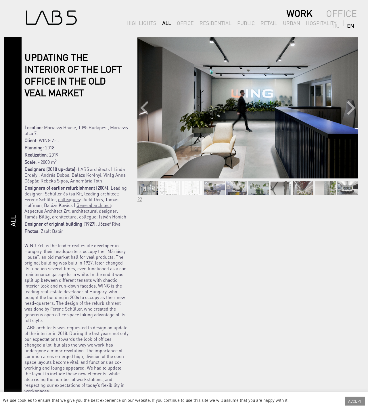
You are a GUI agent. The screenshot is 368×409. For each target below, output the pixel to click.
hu (344, 23)
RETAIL (268, 23)
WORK (299, 13)
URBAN (291, 23)
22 (139, 199)
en (353, 23)
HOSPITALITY (321, 23)
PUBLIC (246, 23)
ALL (166, 23)
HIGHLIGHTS (141, 23)
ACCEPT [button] (355, 401)
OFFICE (185, 23)
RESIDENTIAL (215, 23)
